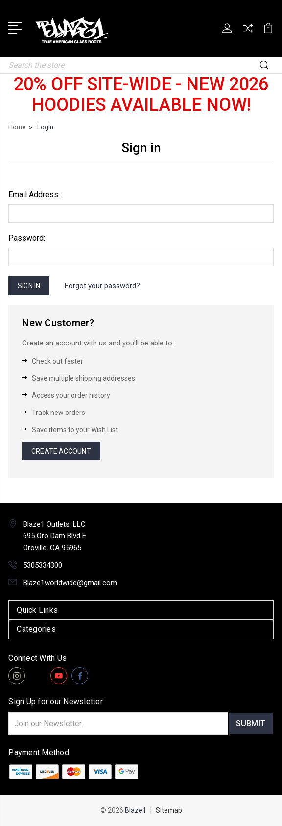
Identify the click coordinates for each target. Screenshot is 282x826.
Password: (26, 238)
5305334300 (42, 565)
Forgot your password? (102, 285)
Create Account (61, 451)
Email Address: (34, 194)
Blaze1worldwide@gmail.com (70, 582)
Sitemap (169, 810)
